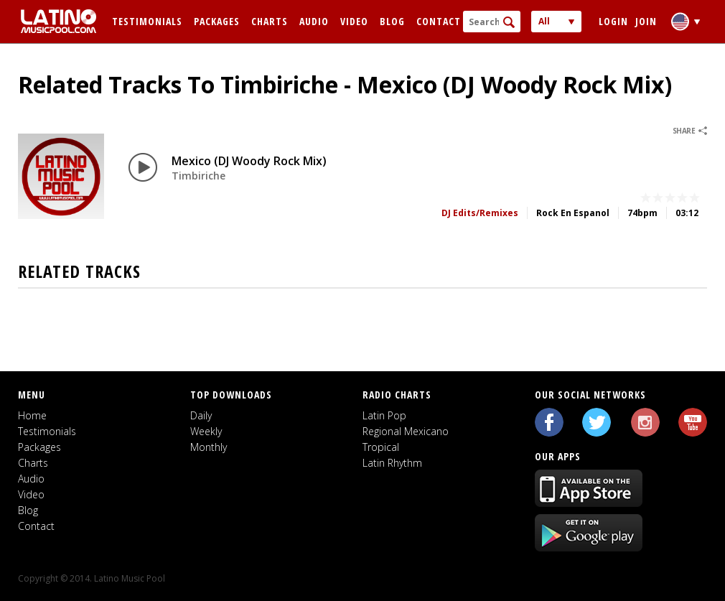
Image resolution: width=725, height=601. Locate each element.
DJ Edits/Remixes (479, 213)
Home (32, 415)
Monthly (208, 447)
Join (646, 21)
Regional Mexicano (405, 431)
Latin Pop (384, 415)
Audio (314, 21)
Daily (201, 415)
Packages (217, 21)
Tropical (380, 447)
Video (354, 21)
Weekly (206, 431)
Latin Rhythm (392, 463)
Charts (269, 21)
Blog (392, 21)
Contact (438, 21)
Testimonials (147, 21)
